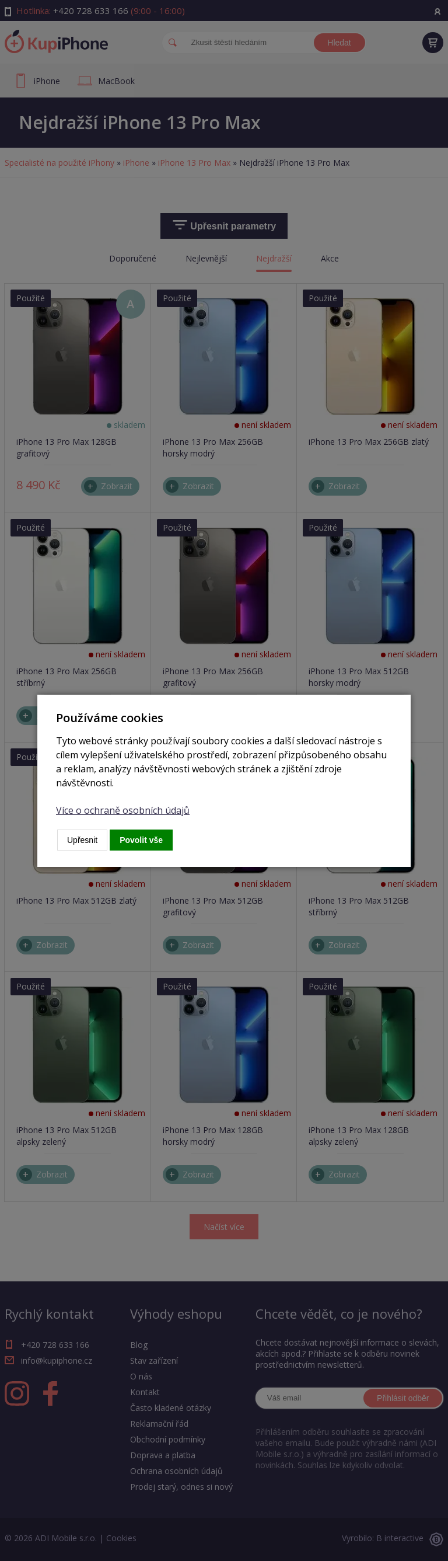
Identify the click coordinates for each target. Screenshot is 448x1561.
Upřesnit (82, 840)
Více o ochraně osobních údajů (123, 810)
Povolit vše (141, 840)
